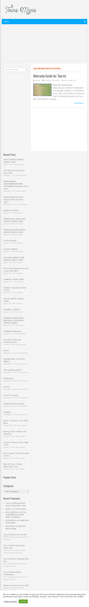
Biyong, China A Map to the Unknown (15, 433)
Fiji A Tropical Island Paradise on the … (16, 454)
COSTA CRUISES (9, 241)
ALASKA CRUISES (10, 249)
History (48, 80)
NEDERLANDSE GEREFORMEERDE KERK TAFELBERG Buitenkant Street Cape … (15, 185)
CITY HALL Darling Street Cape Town (14, 172)
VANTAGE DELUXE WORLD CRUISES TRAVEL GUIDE (14, 231)
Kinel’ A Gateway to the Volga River (15, 422)
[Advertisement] (44, 44)
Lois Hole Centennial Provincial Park (12, 341)
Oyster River (21, 509)
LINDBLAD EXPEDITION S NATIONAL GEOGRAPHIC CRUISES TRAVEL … (13, 320)
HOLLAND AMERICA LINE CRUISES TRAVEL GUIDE (13, 259)
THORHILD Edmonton (12, 331)
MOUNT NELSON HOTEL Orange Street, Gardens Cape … (13, 199)
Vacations (56, 80)
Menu (6, 22)
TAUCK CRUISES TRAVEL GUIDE (13, 300)
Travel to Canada (10, 395)
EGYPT (6, 351)
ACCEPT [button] (23, 601)
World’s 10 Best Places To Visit (16, 585)
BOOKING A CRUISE (11, 310)
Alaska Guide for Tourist (13, 404)
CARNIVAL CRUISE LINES (13, 279)
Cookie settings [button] (10, 601)
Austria (6, 387)
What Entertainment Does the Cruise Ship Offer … (16, 269)
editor (38, 80)
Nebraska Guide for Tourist (49, 75)
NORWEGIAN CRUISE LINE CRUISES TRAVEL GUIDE (14, 220)
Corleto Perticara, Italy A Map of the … (15, 443)
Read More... (79, 103)
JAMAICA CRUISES (11, 210)
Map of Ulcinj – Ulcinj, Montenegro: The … (12, 465)
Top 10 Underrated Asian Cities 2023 (14, 547)
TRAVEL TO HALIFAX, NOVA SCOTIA (14, 289)
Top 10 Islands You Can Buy (15, 535)
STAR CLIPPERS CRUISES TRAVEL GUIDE (13, 161)
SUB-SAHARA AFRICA (12, 370)
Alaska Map (8, 378)
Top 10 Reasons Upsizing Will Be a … (16, 560)
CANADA (7, 412)
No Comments (70, 80)
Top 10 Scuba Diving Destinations (12, 573)
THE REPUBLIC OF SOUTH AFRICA (14, 360)
